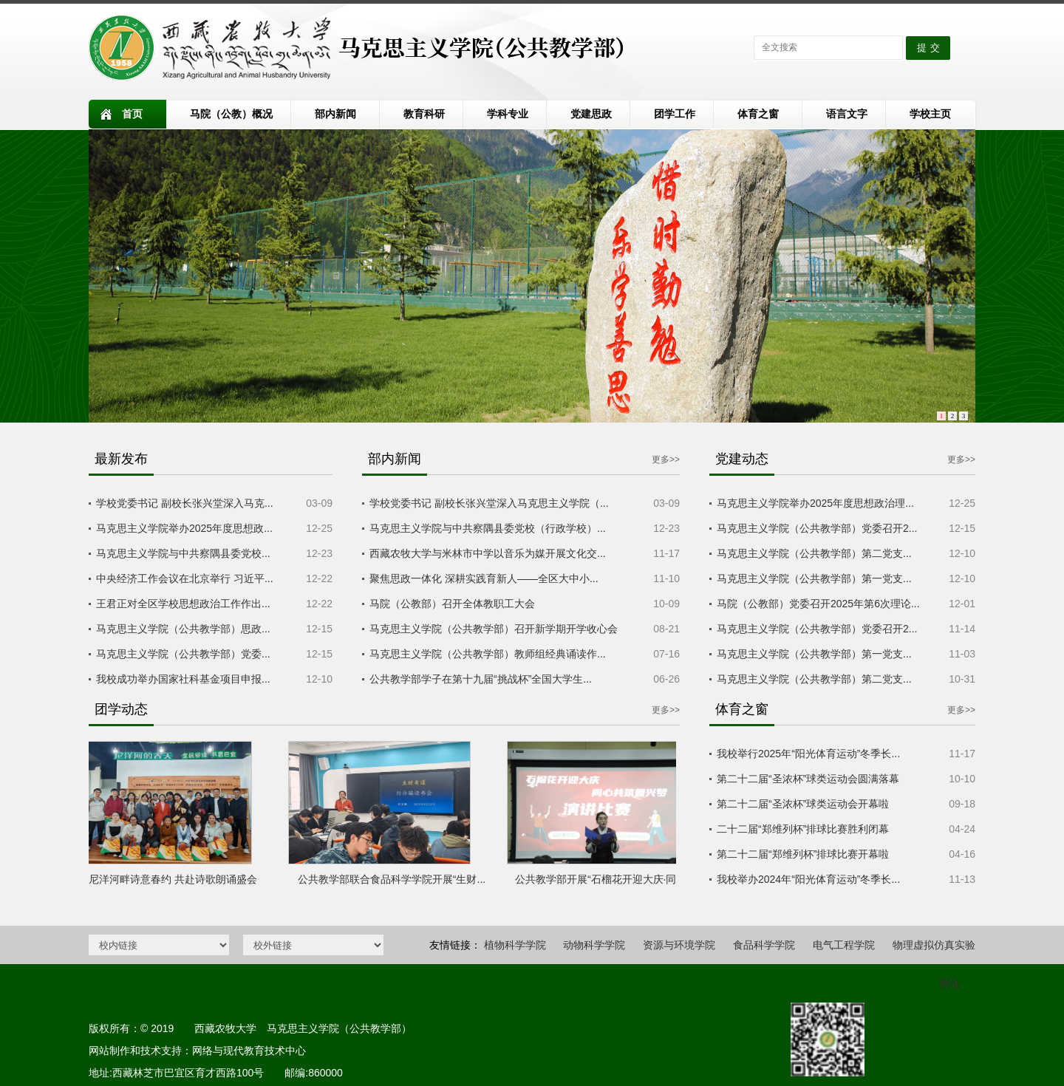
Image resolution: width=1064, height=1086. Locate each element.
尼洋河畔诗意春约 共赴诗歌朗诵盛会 (176, 879)
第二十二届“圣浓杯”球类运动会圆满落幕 (808, 779)
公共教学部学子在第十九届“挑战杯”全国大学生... (480, 679)
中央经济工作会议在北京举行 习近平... (184, 578)
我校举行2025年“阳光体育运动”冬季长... (808, 753)
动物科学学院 (594, 945)
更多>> (666, 459)
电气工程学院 (844, 945)
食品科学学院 (764, 945)
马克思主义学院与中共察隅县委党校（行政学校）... (487, 528)
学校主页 (930, 114)
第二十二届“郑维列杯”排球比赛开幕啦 (803, 854)
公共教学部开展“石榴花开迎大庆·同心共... (613, 879)
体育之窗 (758, 114)
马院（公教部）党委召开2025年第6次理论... (818, 603)
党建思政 (591, 114)
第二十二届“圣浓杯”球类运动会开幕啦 (803, 804)
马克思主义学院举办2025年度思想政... (184, 528)
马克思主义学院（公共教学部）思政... (183, 629)
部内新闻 (335, 114)
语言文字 (846, 114)
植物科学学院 (515, 945)
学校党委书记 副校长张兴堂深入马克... (184, 503)
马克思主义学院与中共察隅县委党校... (183, 553)
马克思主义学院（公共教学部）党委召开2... (817, 528)
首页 (132, 114)
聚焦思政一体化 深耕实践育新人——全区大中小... (483, 578)
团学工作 (674, 114)
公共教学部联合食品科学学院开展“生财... (394, 879)
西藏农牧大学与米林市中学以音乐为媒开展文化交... (487, 553)
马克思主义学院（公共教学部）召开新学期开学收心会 (493, 629)
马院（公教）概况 (231, 114)
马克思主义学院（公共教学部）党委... (183, 654)
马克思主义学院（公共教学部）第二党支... (814, 553)
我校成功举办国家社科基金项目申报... (183, 679)
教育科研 (424, 114)
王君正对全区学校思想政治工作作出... (183, 603)
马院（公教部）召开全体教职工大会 (452, 603)
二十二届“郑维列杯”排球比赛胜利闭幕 (803, 829)
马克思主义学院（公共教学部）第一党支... (814, 578)
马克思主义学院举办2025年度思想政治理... (815, 503)
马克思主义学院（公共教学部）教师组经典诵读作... (487, 654)
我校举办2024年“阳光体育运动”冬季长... (808, 879)
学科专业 (507, 114)
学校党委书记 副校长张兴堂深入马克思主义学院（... (489, 503)
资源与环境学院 (679, 945)
